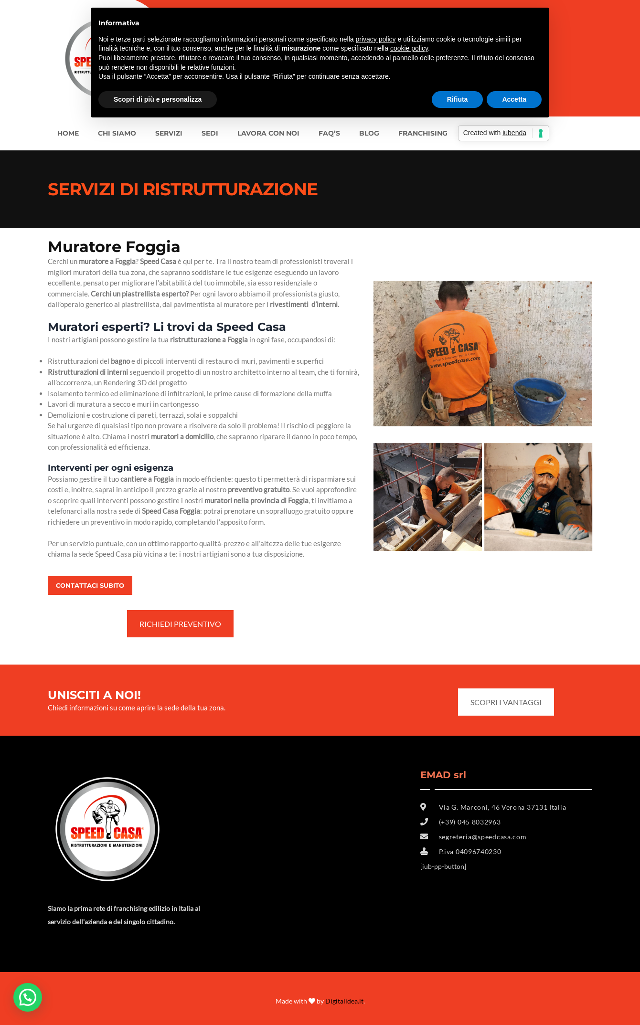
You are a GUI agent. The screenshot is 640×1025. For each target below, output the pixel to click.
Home (68, 133)
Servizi (168, 133)
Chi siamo (117, 133)
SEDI (210, 133)
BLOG (369, 133)
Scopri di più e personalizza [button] (158, 99)
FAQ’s (329, 133)
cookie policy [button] (409, 48)
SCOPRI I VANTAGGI (506, 702)
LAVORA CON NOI (268, 133)
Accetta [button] (514, 99)
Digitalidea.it (344, 1001)
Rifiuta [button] (457, 99)
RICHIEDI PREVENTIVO (180, 623)
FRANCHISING (423, 133)
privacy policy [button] (376, 39)
